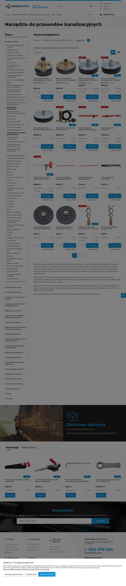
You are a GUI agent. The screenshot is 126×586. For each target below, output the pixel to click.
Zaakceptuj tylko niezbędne (14, 574)
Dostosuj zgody (31, 574)
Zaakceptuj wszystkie (47, 574)
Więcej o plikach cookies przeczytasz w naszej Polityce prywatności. (26, 569)
